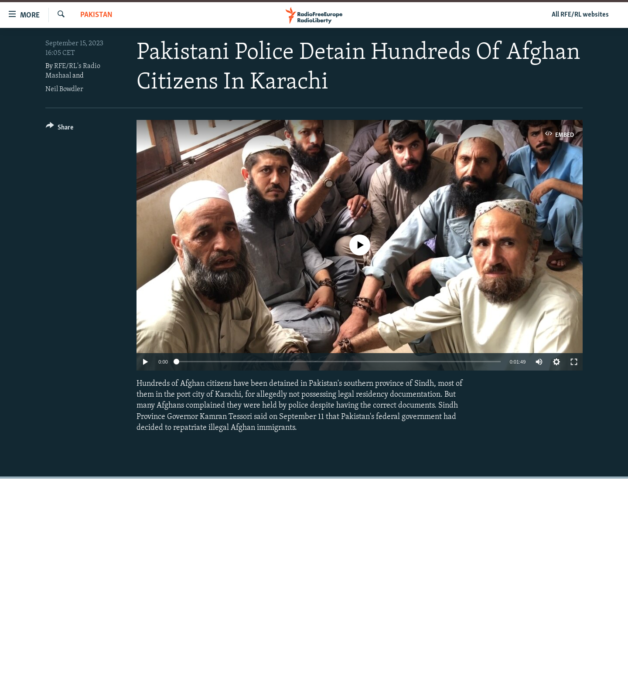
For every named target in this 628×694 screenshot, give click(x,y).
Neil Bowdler (64, 89)
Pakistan (96, 15)
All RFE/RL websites (580, 14)
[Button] (59, 129)
